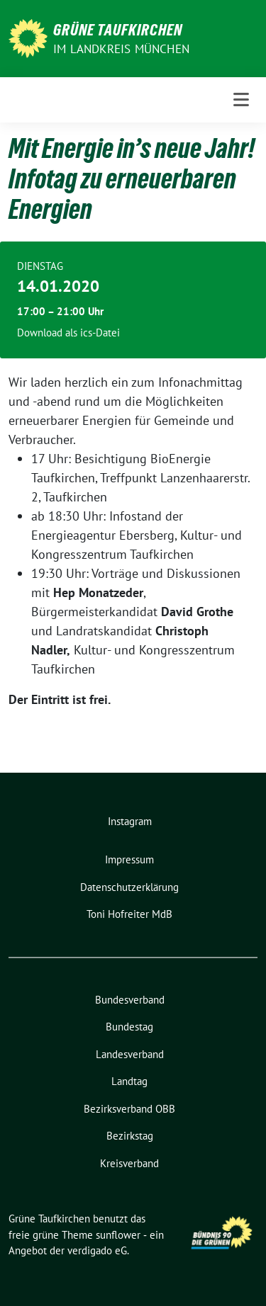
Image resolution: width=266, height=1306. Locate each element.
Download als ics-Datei (68, 332)
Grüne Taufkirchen (117, 30)
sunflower (118, 1235)
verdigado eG (97, 1250)
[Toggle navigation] (241, 100)
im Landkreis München (121, 49)
